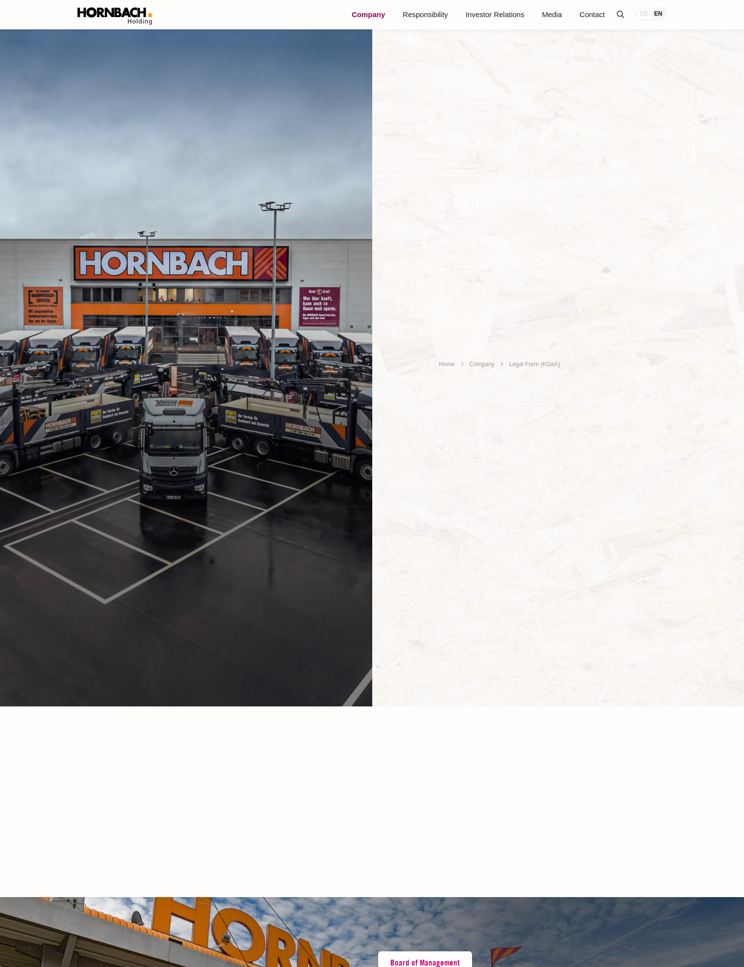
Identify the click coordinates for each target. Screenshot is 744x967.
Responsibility (425, 14)
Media (552, 14)
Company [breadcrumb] (482, 364)
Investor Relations (495, 14)
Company (368, 14)
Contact (592, 14)
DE (644, 13)
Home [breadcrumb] (447, 364)
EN (658, 13)
